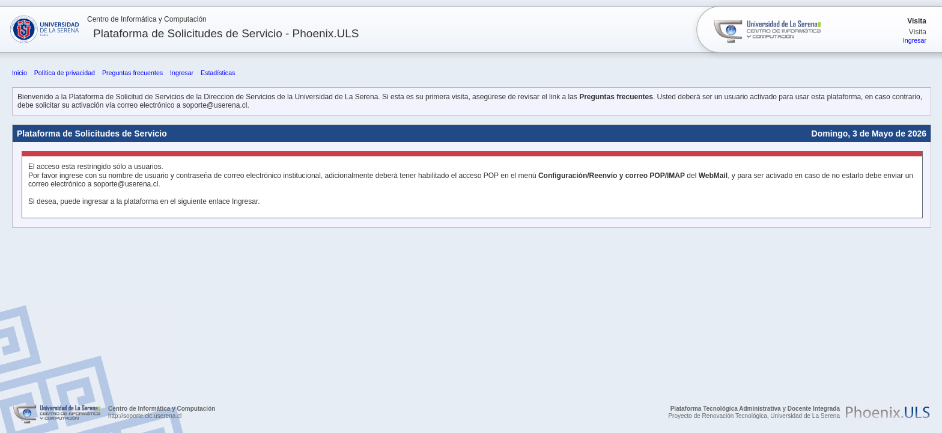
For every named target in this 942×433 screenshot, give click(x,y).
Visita (916, 21)
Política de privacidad (64, 72)
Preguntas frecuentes (132, 72)
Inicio (19, 72)
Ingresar (914, 40)
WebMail (713, 175)
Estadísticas (218, 72)
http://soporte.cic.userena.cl (144, 416)
